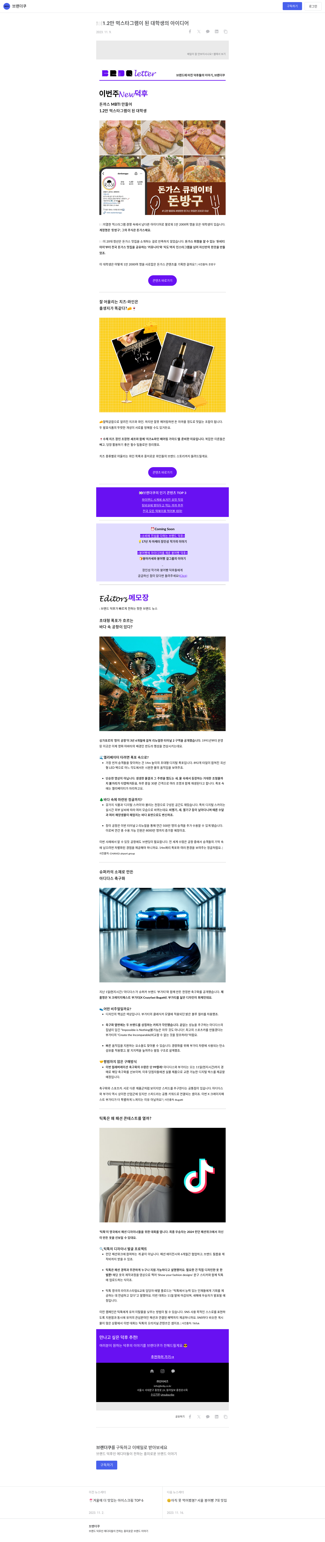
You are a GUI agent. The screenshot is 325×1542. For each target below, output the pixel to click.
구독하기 (292, 6)
